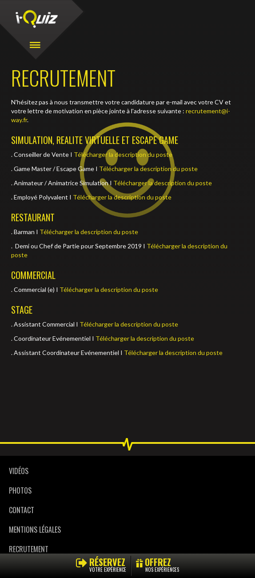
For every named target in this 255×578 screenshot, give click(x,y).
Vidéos (18, 471)
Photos (20, 490)
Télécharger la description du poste (123, 154)
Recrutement (28, 549)
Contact (21, 510)
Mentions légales (35, 529)
